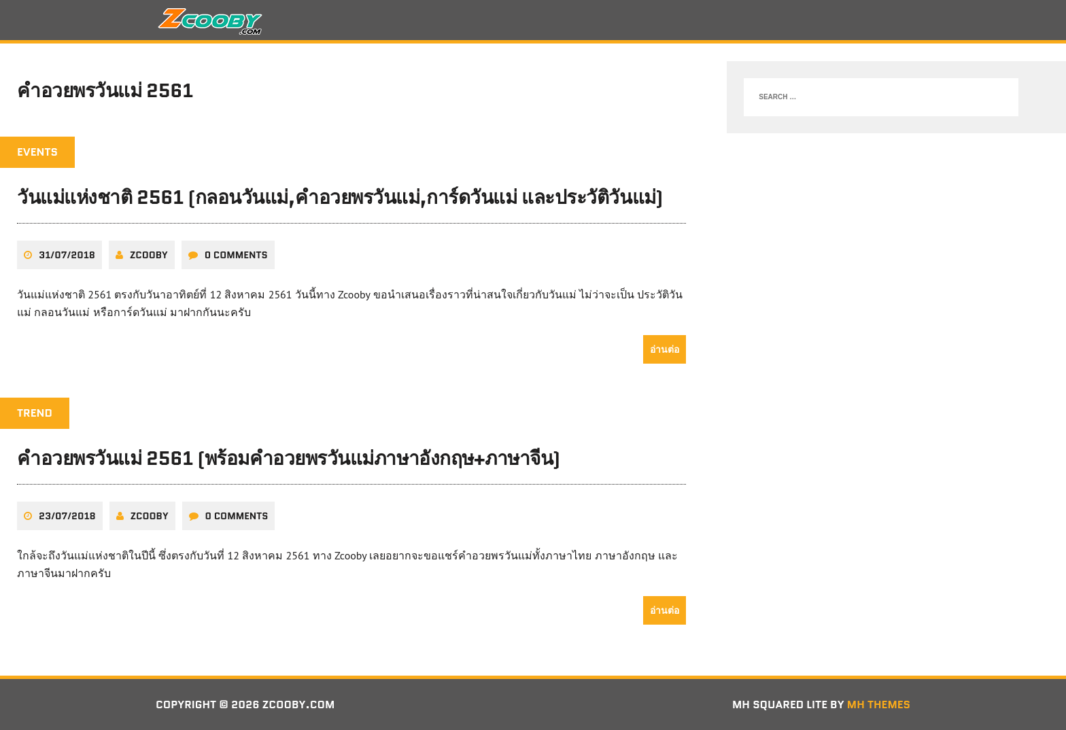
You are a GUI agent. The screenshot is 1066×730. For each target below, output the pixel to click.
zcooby (149, 255)
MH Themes (878, 704)
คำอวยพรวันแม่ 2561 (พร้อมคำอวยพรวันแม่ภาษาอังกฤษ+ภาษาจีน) (288, 458)
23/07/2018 (67, 516)
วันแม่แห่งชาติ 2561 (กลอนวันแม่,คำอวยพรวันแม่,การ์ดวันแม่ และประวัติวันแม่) (340, 197)
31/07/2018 (67, 255)
